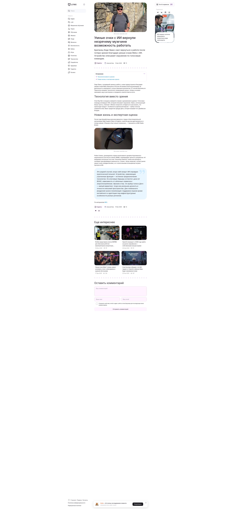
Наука (71, 29)
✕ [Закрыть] (145, 502)
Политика (72, 56)
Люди (71, 39)
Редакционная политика (74, 505)
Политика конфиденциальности (76, 503)
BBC (106, 202)
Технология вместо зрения (106, 77)
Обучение (72, 32)
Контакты (85, 500)
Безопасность (73, 46)
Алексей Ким (110, 63)
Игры (71, 52)
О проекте (73, 500)
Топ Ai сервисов (164, 4)
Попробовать (138, 504)
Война (71, 49)
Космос (71, 72)
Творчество (73, 59)
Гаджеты (72, 69)
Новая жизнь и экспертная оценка (108, 79)
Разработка (73, 62)
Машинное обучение (76, 25)
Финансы (72, 42)
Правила (79, 500)
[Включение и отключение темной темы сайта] (84, 4)
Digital (71, 19)
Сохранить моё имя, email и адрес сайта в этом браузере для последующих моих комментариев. (121, 304)
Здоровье (72, 66)
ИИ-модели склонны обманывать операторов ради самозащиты (163, 37)
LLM (70, 22)
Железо (71, 36)
